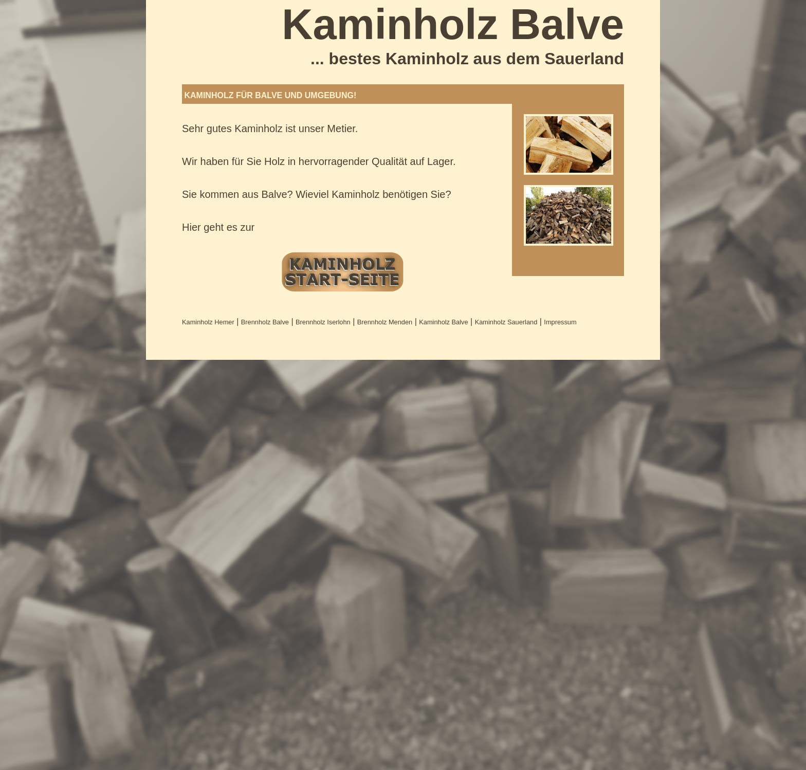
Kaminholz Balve (443, 322)
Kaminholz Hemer (208, 322)
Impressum (560, 322)
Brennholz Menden (384, 322)
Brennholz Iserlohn (323, 322)
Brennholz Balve (265, 322)
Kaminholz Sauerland (506, 322)
